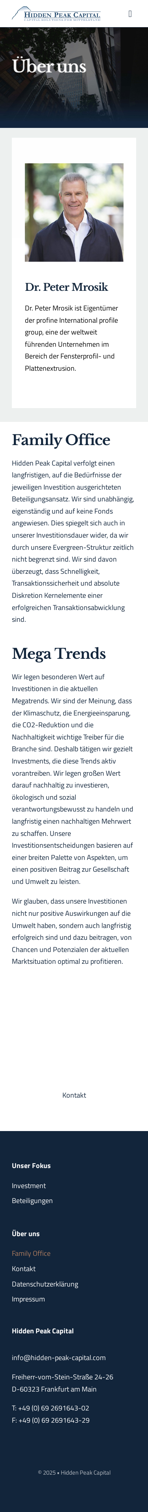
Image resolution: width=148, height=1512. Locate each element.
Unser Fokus (31, 1165)
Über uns (26, 1233)
